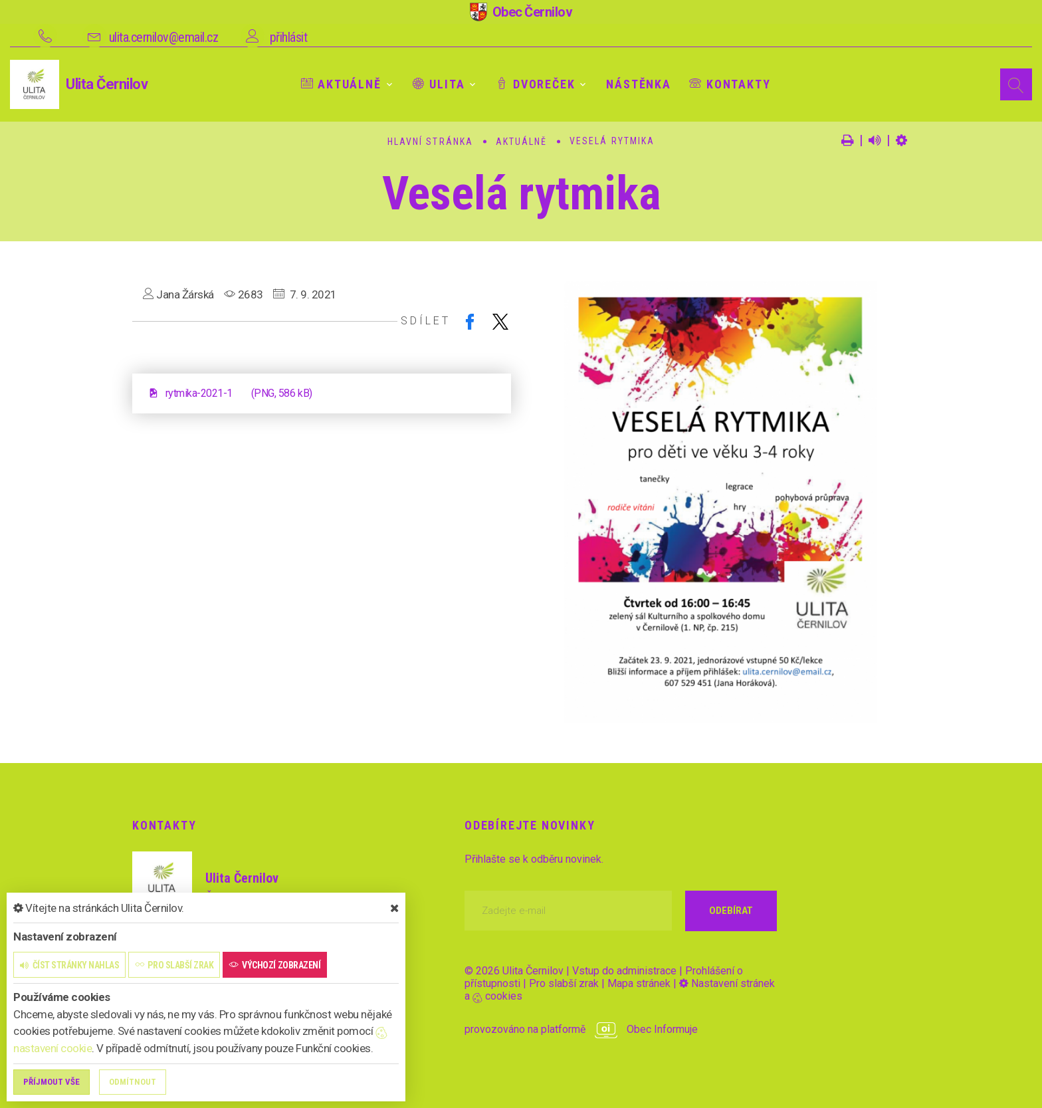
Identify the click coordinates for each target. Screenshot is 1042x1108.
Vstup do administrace (624, 970)
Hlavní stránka (430, 141)
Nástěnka (638, 84)
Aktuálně (341, 84)
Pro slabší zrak (564, 983)
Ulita (439, 84)
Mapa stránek (639, 983)
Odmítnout (132, 1082)
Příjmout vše (51, 1082)
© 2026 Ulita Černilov (514, 970)
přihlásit (289, 37)
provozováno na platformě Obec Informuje (581, 1029)
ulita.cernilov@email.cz (164, 37)
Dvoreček (535, 84)
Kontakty (729, 84)
